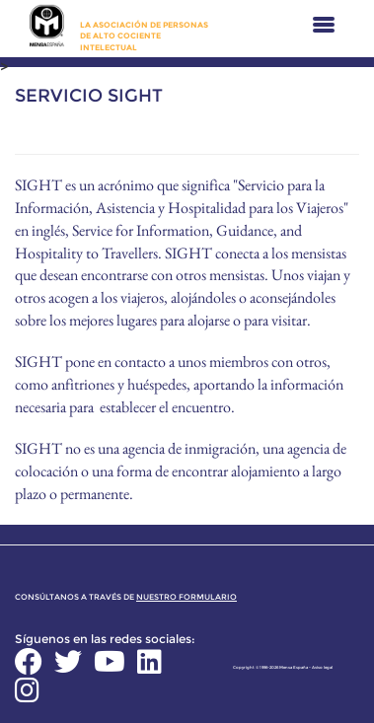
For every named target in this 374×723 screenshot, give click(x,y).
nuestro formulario (186, 597)
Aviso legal (322, 667)
